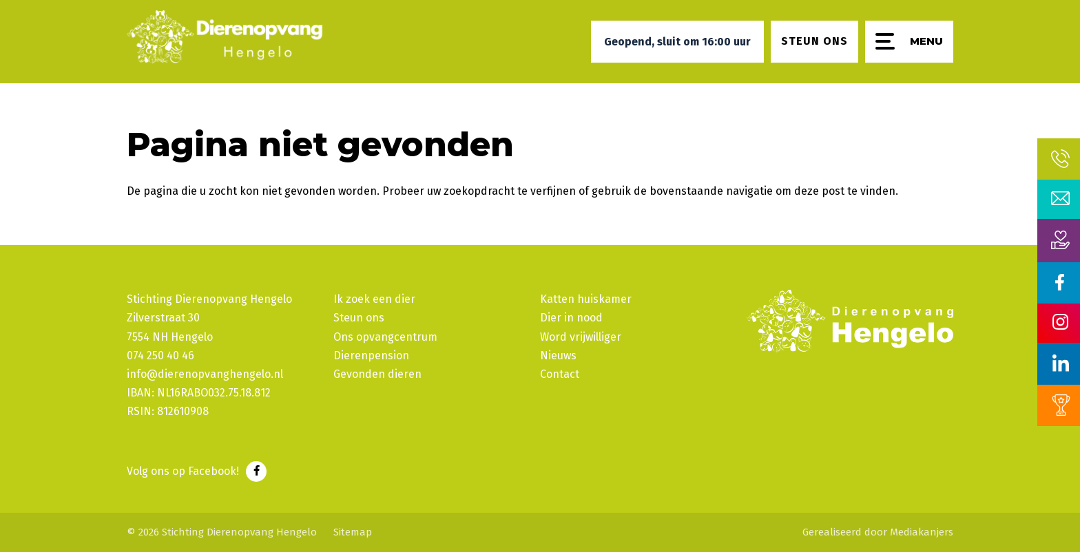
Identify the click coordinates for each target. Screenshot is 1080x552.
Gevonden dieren (377, 374)
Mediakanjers (921, 532)
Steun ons (358, 317)
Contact (559, 374)
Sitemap (352, 532)
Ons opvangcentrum (385, 336)
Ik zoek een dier (374, 299)
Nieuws (558, 355)
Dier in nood (571, 317)
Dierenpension (371, 355)
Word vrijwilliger (580, 336)
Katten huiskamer (586, 299)
